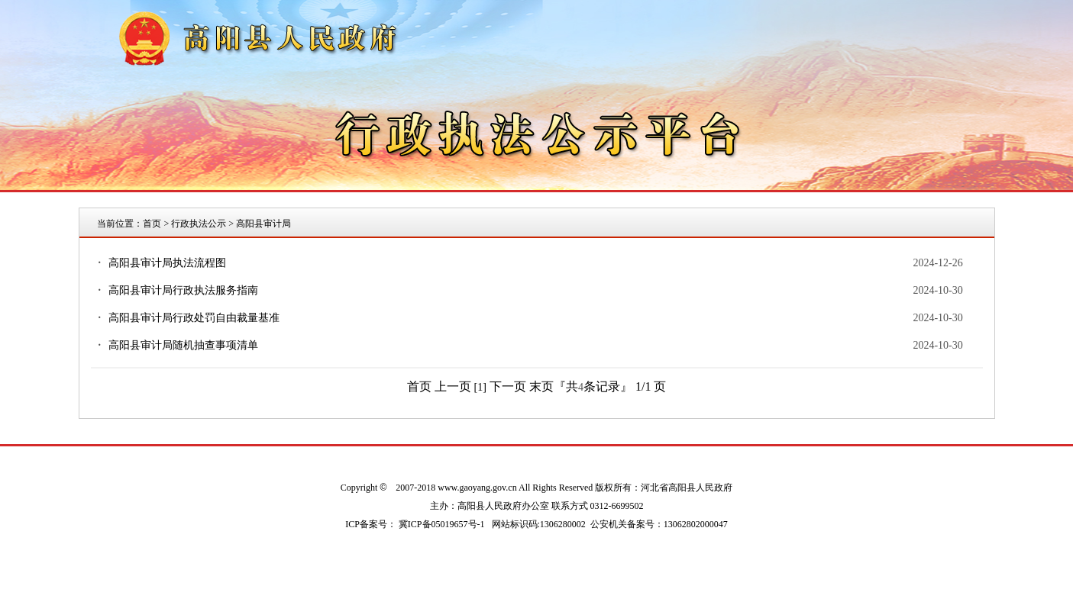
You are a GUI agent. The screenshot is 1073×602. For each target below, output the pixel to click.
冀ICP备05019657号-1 (442, 524)
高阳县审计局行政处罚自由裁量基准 (194, 318)
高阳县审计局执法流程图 (167, 263)
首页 (152, 223)
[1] (480, 387)
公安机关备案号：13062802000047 (659, 524)
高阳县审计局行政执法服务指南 (183, 290)
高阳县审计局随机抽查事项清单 (183, 345)
